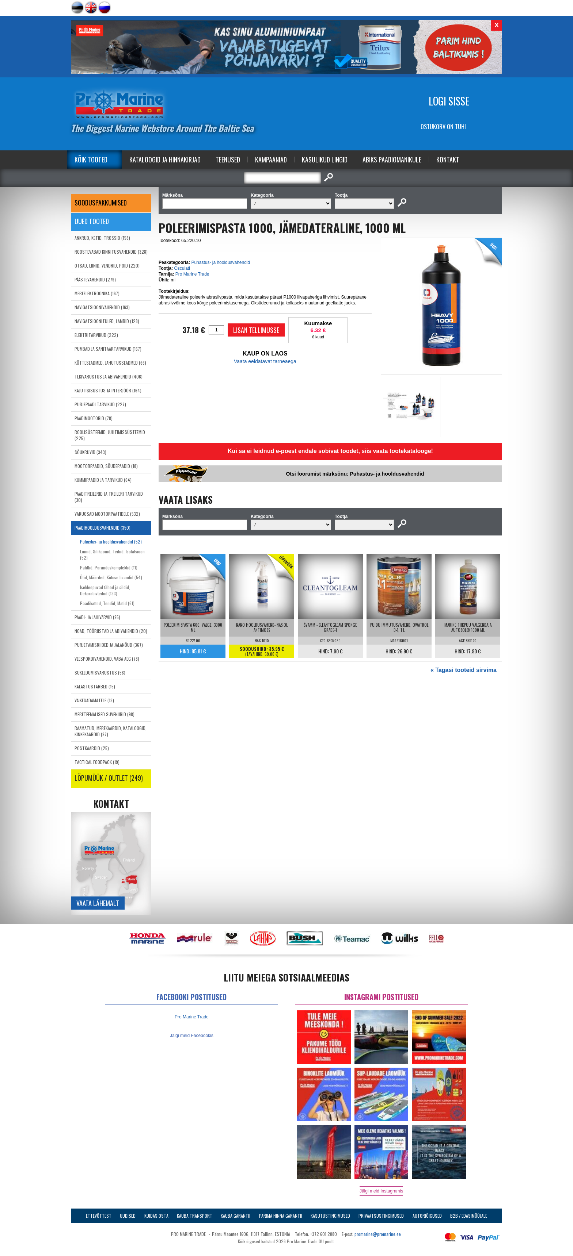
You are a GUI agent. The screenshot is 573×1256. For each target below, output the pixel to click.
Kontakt (447, 159)
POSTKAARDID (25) (92, 748)
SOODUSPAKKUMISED (101, 202)
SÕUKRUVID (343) (90, 452)
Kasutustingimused (330, 1216)
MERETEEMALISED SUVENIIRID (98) (104, 714)
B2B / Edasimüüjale (468, 1216)
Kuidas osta (156, 1216)
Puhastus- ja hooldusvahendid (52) (111, 541)
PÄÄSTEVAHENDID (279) (95, 279)
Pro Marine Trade (192, 274)
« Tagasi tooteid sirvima (463, 670)
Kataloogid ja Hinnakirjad (165, 159)
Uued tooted (92, 221)
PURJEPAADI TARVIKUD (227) (100, 404)
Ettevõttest (98, 1216)
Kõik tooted (91, 159)
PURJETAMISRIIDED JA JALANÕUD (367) (109, 645)
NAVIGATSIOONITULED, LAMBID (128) (107, 321)
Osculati (182, 268)
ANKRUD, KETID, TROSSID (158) (102, 238)
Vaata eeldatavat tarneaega (265, 361)
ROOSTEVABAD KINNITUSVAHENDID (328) (111, 252)
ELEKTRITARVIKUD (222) (96, 335)
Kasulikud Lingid (325, 159)
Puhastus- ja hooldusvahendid (220, 262)
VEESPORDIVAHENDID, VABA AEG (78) (107, 659)
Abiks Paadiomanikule (392, 159)
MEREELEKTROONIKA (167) (97, 293)
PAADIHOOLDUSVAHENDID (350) (102, 528)
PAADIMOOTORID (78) (94, 418)
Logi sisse (449, 100)
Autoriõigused (427, 1216)
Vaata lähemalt (97, 903)
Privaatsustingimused (381, 1216)
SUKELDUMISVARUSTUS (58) (100, 672)
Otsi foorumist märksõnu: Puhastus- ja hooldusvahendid (355, 474)
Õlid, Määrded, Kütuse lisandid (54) (111, 577)
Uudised (128, 1216)
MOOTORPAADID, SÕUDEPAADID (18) (106, 466)
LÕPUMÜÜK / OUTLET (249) (109, 778)
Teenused (228, 159)
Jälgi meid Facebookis (191, 1035)
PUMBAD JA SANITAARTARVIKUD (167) (108, 349)
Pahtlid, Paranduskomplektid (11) (108, 567)
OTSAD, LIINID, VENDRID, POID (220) (107, 265)
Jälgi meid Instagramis (381, 1191)
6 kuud (318, 337)
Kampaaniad (271, 159)
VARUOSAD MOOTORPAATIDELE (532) (107, 514)
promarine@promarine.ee (377, 1234)
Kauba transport (194, 1216)
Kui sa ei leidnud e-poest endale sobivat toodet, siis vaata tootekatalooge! (330, 451)
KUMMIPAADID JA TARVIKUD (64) (103, 480)
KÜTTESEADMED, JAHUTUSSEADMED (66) (110, 363)
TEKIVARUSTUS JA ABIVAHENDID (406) (109, 376)
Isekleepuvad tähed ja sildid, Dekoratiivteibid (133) (105, 590)
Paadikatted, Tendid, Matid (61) (107, 603)
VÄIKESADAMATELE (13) (94, 700)
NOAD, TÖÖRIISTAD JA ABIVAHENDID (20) (111, 631)
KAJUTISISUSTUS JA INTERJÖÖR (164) (108, 390)
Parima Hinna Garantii (280, 1216)
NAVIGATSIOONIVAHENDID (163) (102, 307)
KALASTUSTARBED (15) (95, 686)
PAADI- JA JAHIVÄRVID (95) (97, 617)
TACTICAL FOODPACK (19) (97, 762)
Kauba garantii (235, 1216)
